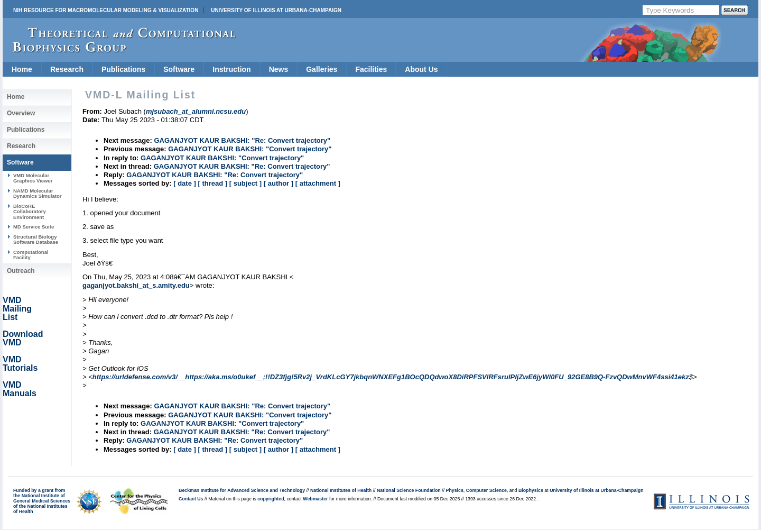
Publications (123, 69)
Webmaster (315, 498)
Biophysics (530, 490)
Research (66, 69)
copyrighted (270, 498)
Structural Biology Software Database (35, 239)
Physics (454, 490)
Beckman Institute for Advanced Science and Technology (242, 490)
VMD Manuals (19, 389)
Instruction (231, 69)
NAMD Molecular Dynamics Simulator (37, 193)
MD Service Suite (33, 227)
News (279, 69)
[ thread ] (212, 183)
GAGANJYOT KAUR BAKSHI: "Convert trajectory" (249, 149)
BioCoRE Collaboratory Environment (29, 211)
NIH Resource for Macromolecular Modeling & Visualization (105, 10)
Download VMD (23, 338)
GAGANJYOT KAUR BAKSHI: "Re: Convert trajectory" (242, 140)
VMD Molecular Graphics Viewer (32, 178)
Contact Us (191, 498)
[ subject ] (245, 183)
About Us (421, 69)
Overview (21, 113)
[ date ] (184, 183)
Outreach (21, 271)
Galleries (321, 69)
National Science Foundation (409, 490)
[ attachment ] (317, 183)
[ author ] (278, 183)
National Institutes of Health (341, 490)
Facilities (371, 69)
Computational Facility (31, 254)
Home (22, 69)
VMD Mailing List (17, 309)
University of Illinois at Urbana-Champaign (276, 10)
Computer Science (486, 490)
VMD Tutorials (20, 363)
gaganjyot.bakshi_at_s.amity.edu (136, 285)
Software (178, 69)
